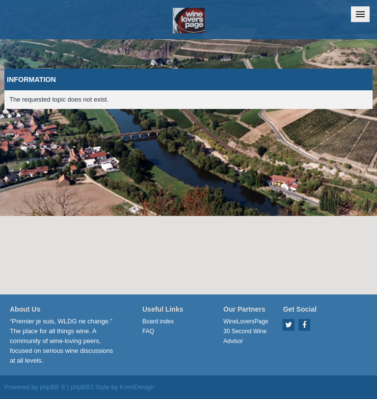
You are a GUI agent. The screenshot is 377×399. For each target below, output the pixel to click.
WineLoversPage (245, 321)
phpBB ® (52, 387)
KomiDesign (137, 387)
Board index (158, 321)
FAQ (148, 331)
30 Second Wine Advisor (245, 336)
